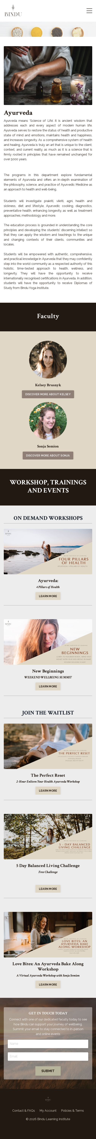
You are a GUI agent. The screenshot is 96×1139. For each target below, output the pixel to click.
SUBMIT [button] (48, 1071)
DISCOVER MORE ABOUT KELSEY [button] (48, 394)
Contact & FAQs (23, 1110)
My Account (48, 1110)
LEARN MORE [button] (48, 596)
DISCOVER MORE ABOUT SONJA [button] (48, 455)
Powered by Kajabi (48, 1129)
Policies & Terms (72, 1110)
